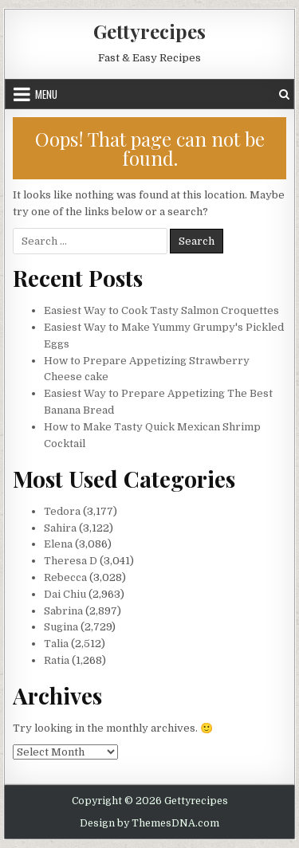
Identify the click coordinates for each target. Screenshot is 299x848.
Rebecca (65, 577)
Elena (58, 544)
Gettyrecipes (149, 31)
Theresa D (70, 561)
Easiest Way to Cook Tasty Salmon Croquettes (161, 310)
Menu (46, 94)
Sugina (61, 627)
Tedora (62, 511)
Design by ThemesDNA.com (149, 823)
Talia (56, 644)
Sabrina (63, 611)
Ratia (56, 660)
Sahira (60, 528)
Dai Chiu (65, 594)
